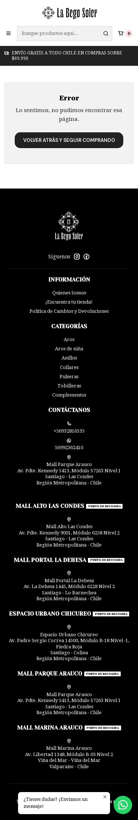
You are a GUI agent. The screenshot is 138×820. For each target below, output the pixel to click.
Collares (69, 367)
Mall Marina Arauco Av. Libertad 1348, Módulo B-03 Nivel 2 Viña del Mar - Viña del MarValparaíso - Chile (69, 754)
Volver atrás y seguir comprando (69, 140)
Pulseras (69, 376)
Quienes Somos (69, 293)
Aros (69, 339)
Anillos (69, 358)
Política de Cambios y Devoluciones (69, 311)
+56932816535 (69, 427)
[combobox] (64, 33)
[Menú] (8, 34)
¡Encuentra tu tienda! (69, 302)
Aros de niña (69, 348)
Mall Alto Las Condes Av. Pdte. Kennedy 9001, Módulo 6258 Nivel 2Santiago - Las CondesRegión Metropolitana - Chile (69, 532)
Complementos (69, 395)
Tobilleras (69, 385)
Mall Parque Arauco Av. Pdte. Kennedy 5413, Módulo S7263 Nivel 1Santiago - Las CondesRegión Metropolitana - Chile (69, 470)
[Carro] (125, 33)
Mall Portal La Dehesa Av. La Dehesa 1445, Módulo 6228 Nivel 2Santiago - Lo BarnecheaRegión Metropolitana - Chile (69, 586)
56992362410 (69, 444)
